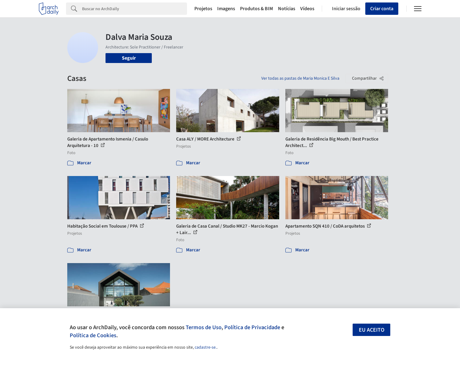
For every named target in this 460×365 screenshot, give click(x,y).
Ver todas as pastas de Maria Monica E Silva (300, 78)
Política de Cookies (93, 335)
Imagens (226, 8)
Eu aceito (371, 330)
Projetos (203, 8)
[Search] (134, 8)
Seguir (129, 58)
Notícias (286, 8)
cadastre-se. (206, 347)
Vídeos (307, 8)
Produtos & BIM (256, 8)
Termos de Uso (204, 327)
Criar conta (381, 8)
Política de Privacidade (252, 327)
